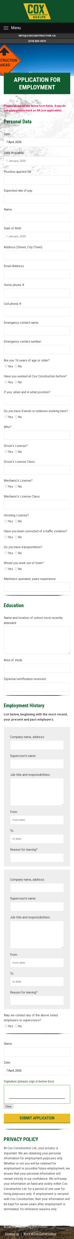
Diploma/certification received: (25, 679)
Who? (7, 427)
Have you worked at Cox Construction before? (35, 376)
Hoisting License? (16, 515)
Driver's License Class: (19, 462)
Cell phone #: (13, 304)
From (13, 812)
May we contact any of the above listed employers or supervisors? (31, 1017)
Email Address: (14, 266)
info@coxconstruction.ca (37, 35)
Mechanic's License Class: (22, 496)
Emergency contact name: (21, 323)
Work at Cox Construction (39, 1233)
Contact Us (12, 1233)
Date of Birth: (13, 228)
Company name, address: (27, 737)
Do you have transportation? (23, 547)
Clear (8, 1106)
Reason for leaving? (23, 849)
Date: (7, 134)
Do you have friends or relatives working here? (36, 411)
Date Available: (14, 153)
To (11, 831)
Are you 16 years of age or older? (27, 360)
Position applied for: (18, 172)
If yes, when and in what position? (27, 392)
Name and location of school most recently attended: (33, 620)
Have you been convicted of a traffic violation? (35, 531)
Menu (12, 27)
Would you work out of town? (24, 563)
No (20, 366)
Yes (10, 366)
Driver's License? (16, 446)
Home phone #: (14, 285)
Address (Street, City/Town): (23, 247)
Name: (8, 209)
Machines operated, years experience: (30, 579)
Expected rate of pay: (18, 190)
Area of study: (13, 660)
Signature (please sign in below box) (29, 1081)
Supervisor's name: (23, 756)
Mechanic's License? (18, 480)
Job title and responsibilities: (30, 775)
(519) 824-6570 (37, 41)
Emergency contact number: (23, 341)
